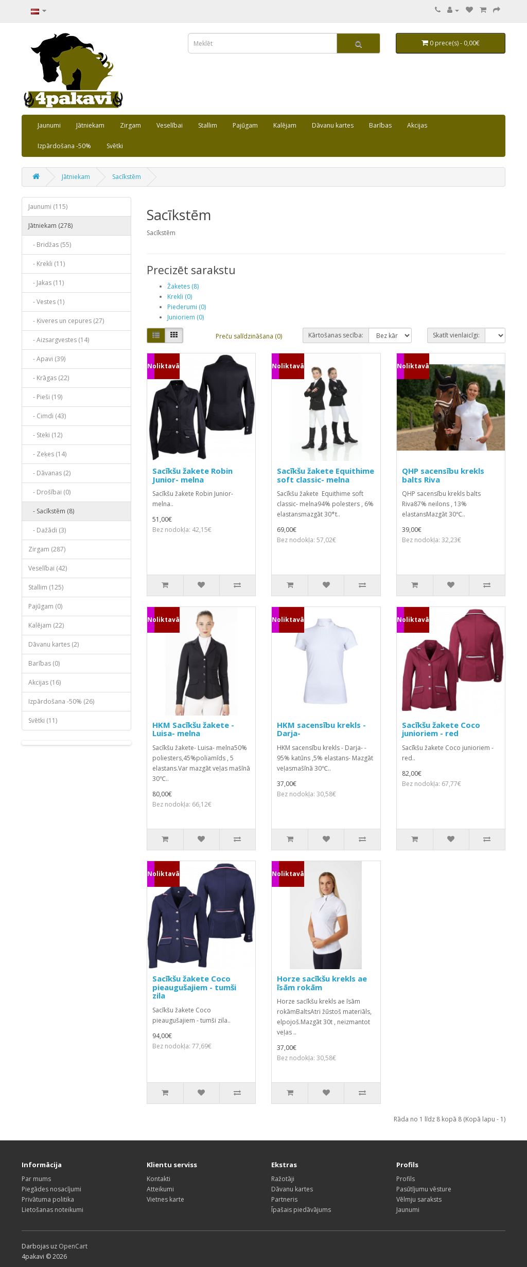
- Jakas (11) (46, 282)
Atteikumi (160, 1189)
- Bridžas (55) (49, 244)
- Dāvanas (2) (49, 473)
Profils (405, 1178)
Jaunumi (49, 125)
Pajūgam (245, 125)
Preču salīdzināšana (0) (249, 336)
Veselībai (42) (47, 568)
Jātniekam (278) (50, 225)
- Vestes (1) (46, 301)
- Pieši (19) (45, 396)
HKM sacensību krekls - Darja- (321, 729)
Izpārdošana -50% (64, 145)
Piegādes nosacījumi (51, 1189)
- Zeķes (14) (47, 454)
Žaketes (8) (183, 286)
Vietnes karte (165, 1199)
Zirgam (130, 125)
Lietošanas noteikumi (52, 1209)
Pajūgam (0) (45, 606)
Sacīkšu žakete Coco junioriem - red (441, 729)
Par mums (36, 1178)
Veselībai (169, 125)
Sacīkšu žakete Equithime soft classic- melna (325, 475)
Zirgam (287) (46, 549)
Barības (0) (44, 663)
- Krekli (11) (46, 263)
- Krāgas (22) (48, 377)
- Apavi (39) (46, 358)
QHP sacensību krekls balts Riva (443, 475)
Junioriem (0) (185, 317)
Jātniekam (90, 125)
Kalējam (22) (46, 625)
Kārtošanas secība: (335, 335)
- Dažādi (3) (47, 530)
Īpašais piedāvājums (301, 1209)
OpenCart (73, 1246)
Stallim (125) (45, 587)
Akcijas (417, 125)
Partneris (284, 1199)
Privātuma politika (48, 1199)
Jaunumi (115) (47, 206)
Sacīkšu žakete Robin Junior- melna (192, 475)
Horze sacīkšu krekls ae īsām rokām (322, 982)
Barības (380, 125)
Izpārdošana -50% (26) (61, 701)
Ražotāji (282, 1178)
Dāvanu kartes (333, 125)
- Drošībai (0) (49, 492)
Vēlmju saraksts (419, 1199)
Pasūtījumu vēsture (423, 1189)
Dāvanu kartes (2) (53, 644)
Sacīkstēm (126, 176)
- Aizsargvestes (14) (58, 339)
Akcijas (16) (44, 682)
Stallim (207, 125)
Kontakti (158, 1178)
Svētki (115, 145)
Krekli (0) (179, 296)
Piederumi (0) (186, 306)
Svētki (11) (42, 720)
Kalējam (284, 125)
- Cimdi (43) (47, 416)
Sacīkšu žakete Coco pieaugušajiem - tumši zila (194, 987)
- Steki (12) (45, 435)
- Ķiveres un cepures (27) (66, 320)
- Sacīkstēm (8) (51, 511)
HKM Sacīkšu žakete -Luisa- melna (193, 729)
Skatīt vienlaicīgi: (456, 335)
